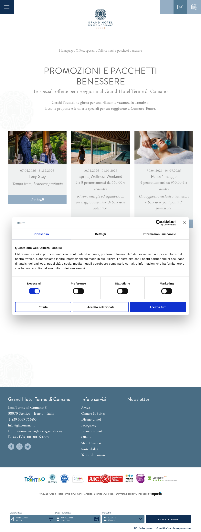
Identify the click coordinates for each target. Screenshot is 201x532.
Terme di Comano (94, 455)
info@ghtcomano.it (21, 425)
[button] (32, 519)
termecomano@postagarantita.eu (39, 431)
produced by (149, 494)
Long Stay (37, 176)
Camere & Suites (93, 413)
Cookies (108, 494)
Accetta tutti (157, 307)
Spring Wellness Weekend (100, 176)
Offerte (86, 437)
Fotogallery (88, 425)
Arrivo (85, 407)
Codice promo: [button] (143, 528)
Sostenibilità (89, 449)
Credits (88, 494)
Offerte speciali (85, 50)
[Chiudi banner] (184, 223)
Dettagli (37, 199)
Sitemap (98, 494)
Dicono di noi (91, 419)
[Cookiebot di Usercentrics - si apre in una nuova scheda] (159, 223)
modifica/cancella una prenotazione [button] (173, 528)
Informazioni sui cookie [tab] (159, 234)
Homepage (66, 50)
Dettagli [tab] (100, 234)
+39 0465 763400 (24, 419)
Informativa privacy (125, 494)
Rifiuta (43, 307)
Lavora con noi (91, 431)
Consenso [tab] (41, 234)
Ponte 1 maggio (164, 176)
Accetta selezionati (100, 307)
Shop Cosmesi (91, 443)
